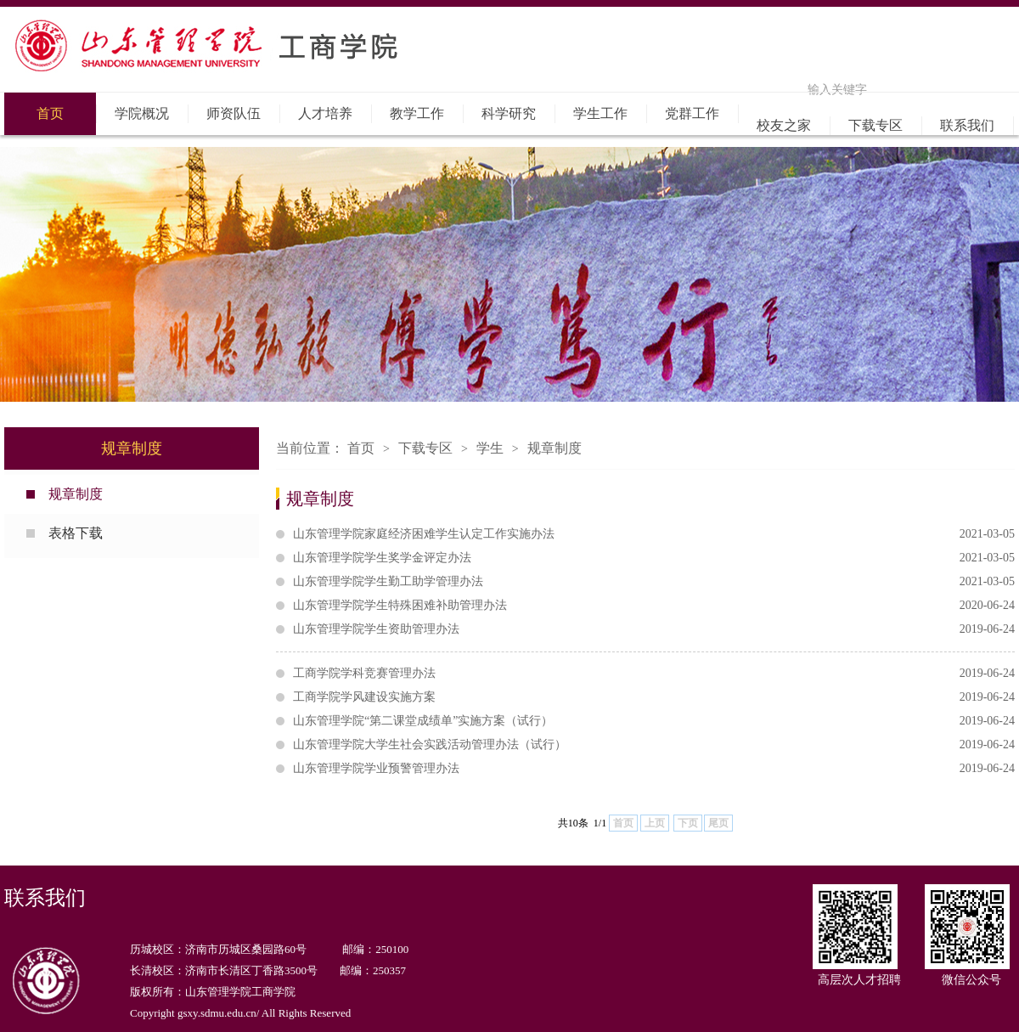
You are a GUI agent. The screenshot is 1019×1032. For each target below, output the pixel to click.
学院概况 (142, 113)
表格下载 (75, 533)
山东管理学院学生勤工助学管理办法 (654, 582)
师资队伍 (233, 113)
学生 (490, 448)
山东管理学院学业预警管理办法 (654, 769)
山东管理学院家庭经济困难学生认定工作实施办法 (654, 534)
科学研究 (508, 113)
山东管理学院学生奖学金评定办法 (654, 558)
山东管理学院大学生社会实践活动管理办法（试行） (654, 745)
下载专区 (875, 125)
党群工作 (692, 113)
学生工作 (600, 113)
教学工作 (417, 113)
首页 (50, 113)
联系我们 (967, 125)
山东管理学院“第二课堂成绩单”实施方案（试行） (654, 721)
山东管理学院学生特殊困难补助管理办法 (654, 606)
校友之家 (784, 125)
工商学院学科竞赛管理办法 (654, 673)
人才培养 (325, 113)
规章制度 (75, 494)
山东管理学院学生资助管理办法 (654, 629)
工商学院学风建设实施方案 (654, 697)
